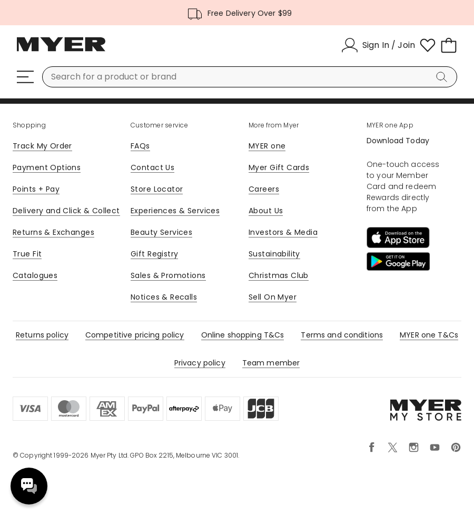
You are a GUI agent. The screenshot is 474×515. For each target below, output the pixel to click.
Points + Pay (36, 189)
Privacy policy (199, 363)
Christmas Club (279, 275)
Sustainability (274, 254)
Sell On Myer (273, 297)
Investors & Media (283, 232)
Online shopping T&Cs (242, 335)
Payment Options (47, 167)
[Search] (443, 77)
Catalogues (35, 275)
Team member (271, 363)
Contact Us (152, 167)
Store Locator (157, 189)
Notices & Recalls (164, 297)
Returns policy (42, 335)
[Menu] (25, 76)
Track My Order (42, 146)
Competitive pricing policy (134, 335)
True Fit (27, 254)
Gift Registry (154, 254)
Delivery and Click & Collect (66, 210)
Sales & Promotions (168, 275)
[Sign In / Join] (378, 45)
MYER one (267, 146)
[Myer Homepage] (61, 50)
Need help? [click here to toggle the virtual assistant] (29, 486)
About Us (266, 210)
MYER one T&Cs (429, 335)
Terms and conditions (342, 335)
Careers (264, 189)
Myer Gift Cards (279, 167)
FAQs (140, 146)
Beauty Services (161, 232)
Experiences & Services (175, 210)
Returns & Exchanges (53, 232)
